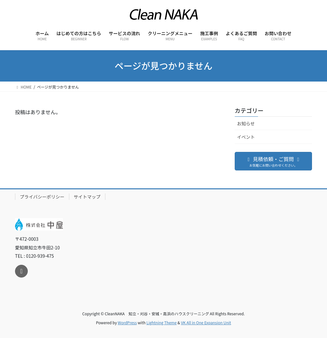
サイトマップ (87, 196)
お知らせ (246, 123)
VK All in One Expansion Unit (206, 322)
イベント (246, 137)
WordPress (127, 322)
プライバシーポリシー (42, 196)
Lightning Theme (161, 322)
